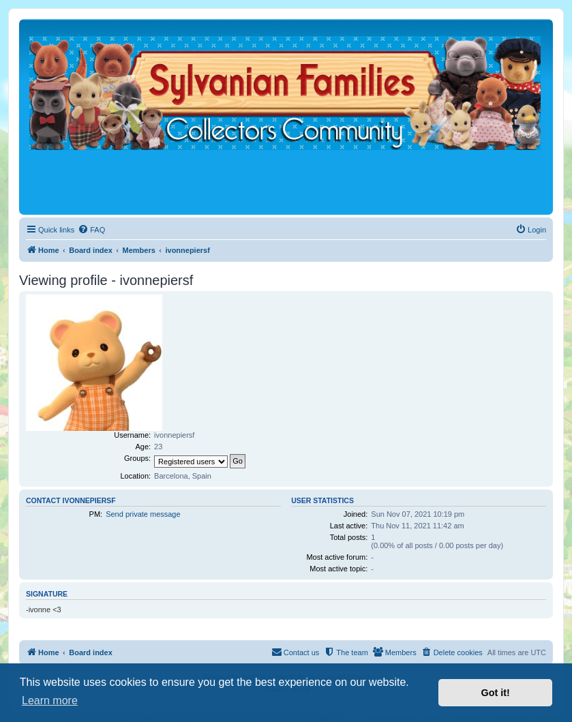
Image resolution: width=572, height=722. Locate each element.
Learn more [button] (50, 700)
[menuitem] (91, 230)
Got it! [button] (495, 692)
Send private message (143, 514)
